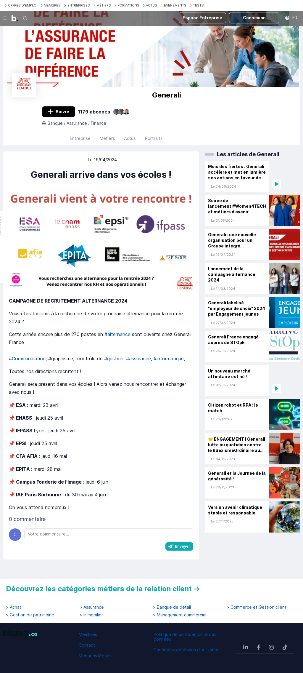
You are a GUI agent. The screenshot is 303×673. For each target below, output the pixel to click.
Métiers (107, 142)
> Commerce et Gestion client (256, 607)
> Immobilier (91, 615)
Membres (88, 634)
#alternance (117, 339)
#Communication (27, 363)
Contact (87, 645)
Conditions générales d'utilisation (187, 649)
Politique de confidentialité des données (185, 637)
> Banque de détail (172, 607)
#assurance (138, 363)
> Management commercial (179, 615)
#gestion (113, 363)
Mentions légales (95, 655)
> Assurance (92, 607)
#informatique (169, 363)
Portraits (154, 142)
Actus (130, 142)
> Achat (13, 607)
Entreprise (80, 142)
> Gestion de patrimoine (30, 615)
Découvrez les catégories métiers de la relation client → (103, 588)
